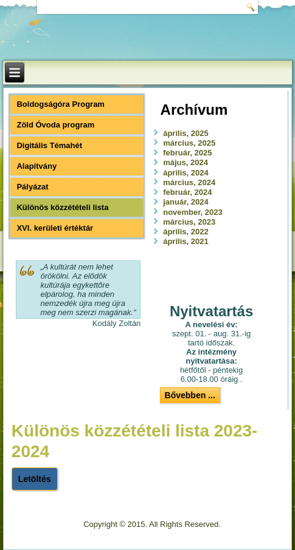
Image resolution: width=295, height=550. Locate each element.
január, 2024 (185, 201)
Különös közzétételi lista (62, 207)
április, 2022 (185, 231)
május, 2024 (185, 162)
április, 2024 (185, 172)
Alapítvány (36, 166)
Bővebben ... (190, 395)
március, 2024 (189, 182)
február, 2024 (187, 192)
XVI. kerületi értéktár (54, 228)
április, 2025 (185, 133)
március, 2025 (189, 143)
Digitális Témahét (49, 145)
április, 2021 (185, 241)
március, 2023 (189, 221)
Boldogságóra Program (60, 104)
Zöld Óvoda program (55, 124)
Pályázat (32, 186)
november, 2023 (193, 212)
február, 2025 (187, 152)
